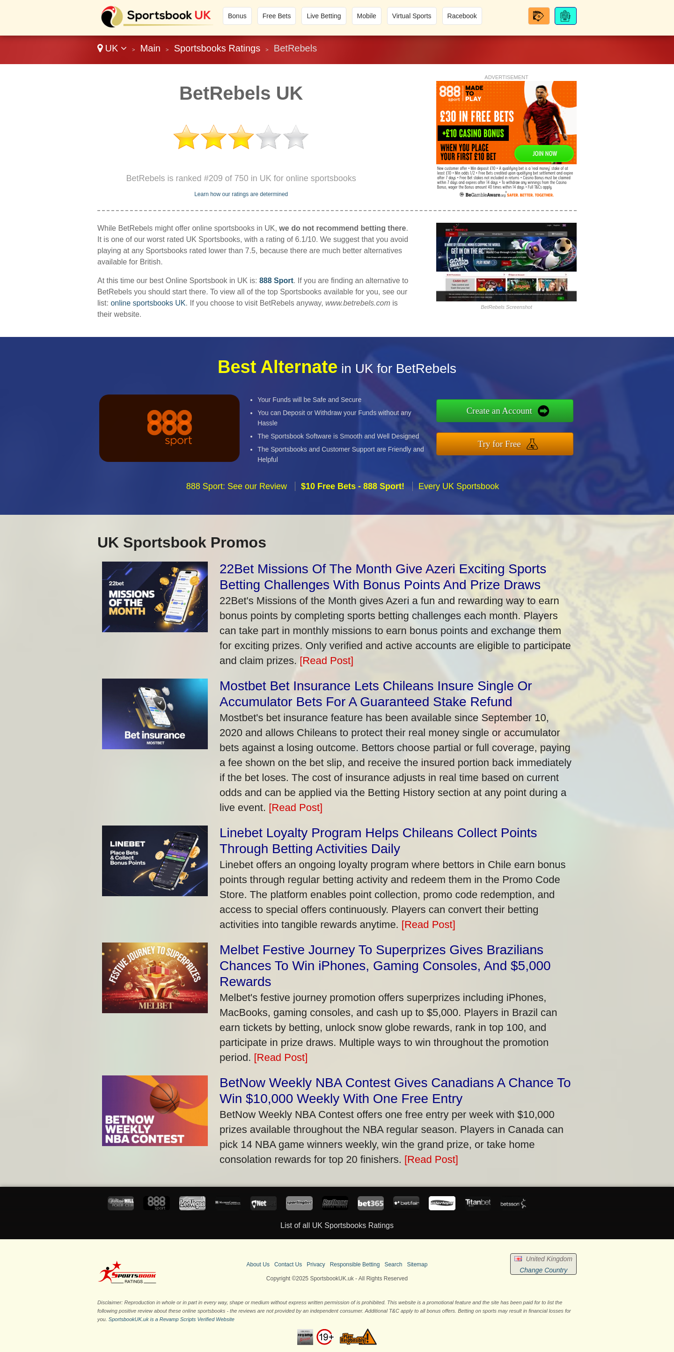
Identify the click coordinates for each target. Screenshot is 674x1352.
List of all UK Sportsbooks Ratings (337, 1225)
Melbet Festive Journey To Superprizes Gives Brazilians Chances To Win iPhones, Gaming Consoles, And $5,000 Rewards (385, 966)
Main (150, 48)
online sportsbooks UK (147, 303)
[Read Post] (326, 660)
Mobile (366, 16)
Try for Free (541, 438)
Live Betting (324, 16)
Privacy (316, 1264)
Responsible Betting (355, 1264)
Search (393, 1264)
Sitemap (417, 1264)
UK (112, 48)
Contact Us (288, 1264)
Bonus (237, 16)
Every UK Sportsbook (458, 526)
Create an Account (541, 416)
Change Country (543, 1270)
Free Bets (277, 16)
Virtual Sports (412, 16)
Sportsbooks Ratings (217, 48)
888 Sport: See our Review (236, 526)
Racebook (462, 16)
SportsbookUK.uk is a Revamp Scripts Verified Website (171, 1319)
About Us (258, 1264)
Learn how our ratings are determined (241, 194)
